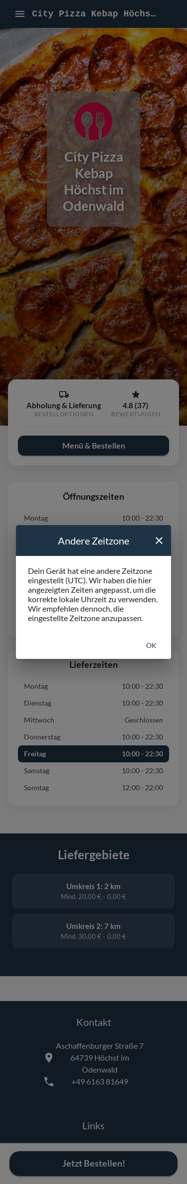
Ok (151, 645)
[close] (159, 540)
